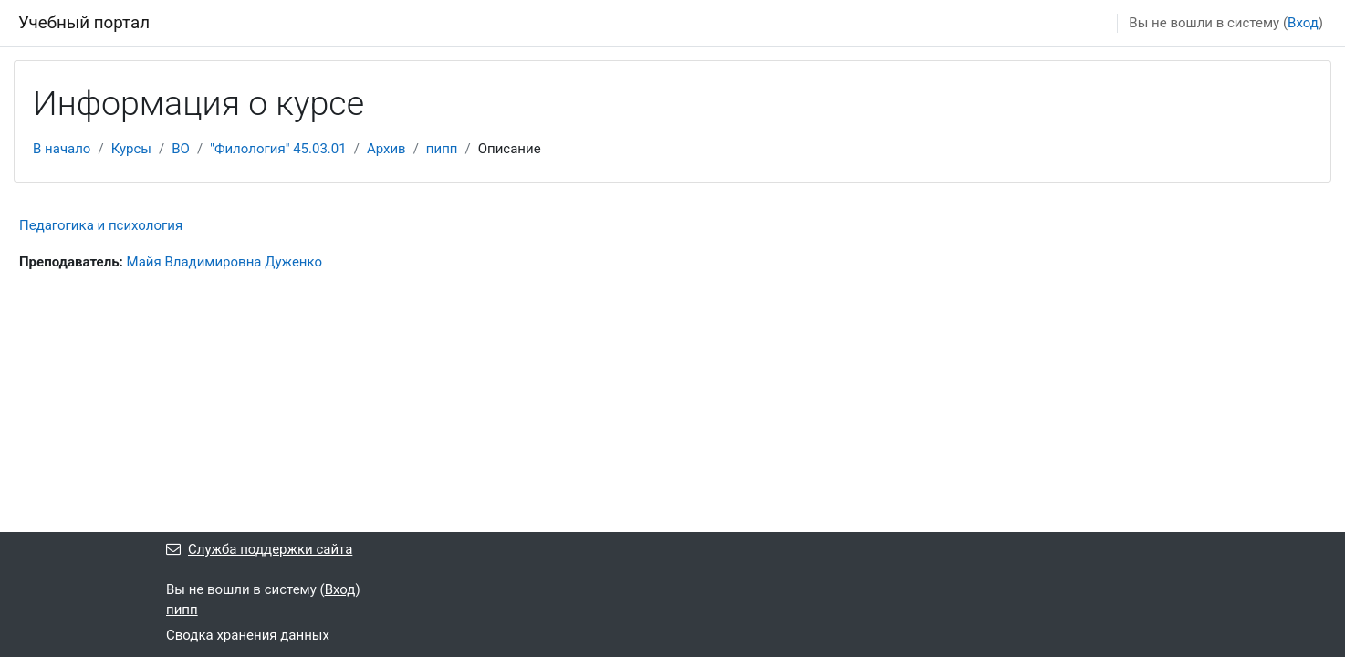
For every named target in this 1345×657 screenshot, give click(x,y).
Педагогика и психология (100, 225)
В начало (61, 149)
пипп (442, 149)
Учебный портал (84, 23)
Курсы (131, 149)
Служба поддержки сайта (259, 549)
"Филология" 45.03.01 (278, 149)
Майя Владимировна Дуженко (224, 262)
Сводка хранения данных (247, 635)
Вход (1303, 23)
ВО (181, 149)
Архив (386, 149)
